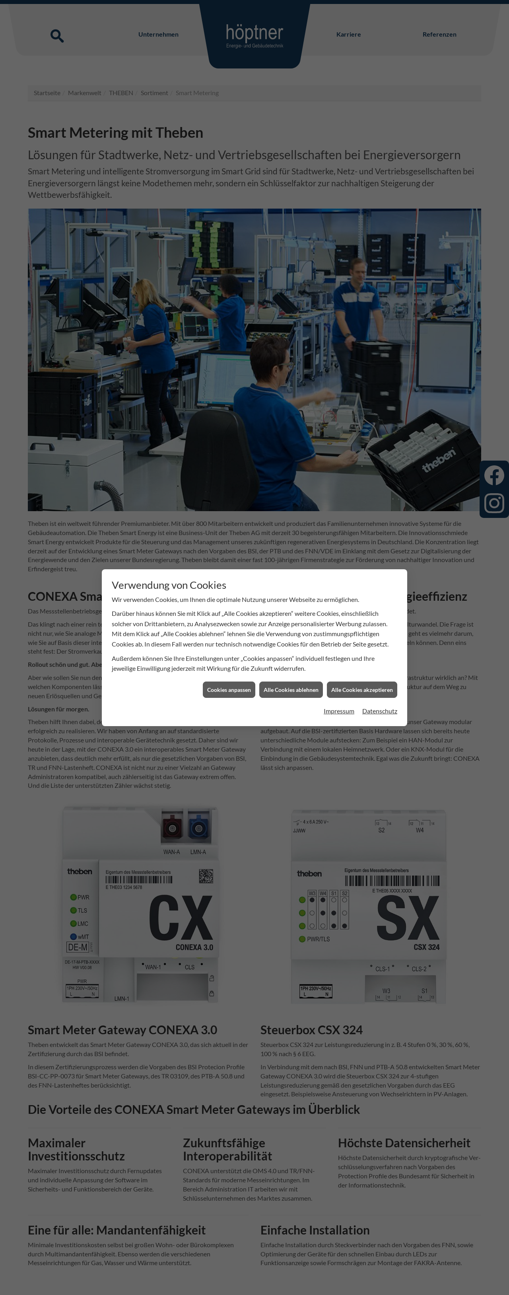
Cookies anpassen (229, 640)
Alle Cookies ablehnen (291, 640)
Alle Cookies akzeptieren (362, 640)
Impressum (339, 661)
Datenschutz (379, 661)
